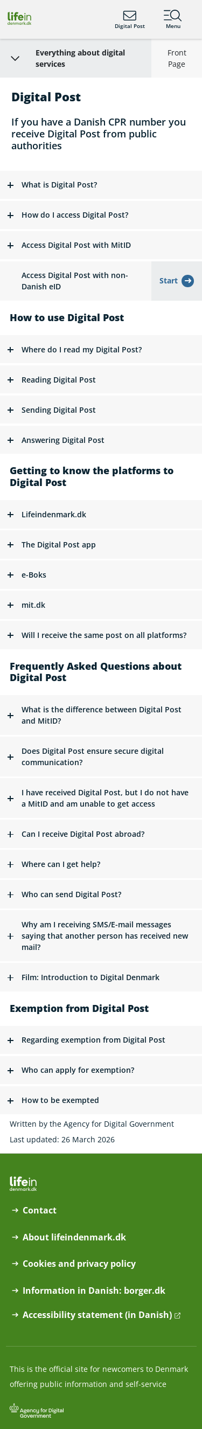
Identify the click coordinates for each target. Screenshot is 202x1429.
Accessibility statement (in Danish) (97, 1315)
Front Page (177, 58)
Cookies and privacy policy (79, 1264)
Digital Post (130, 19)
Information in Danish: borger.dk (94, 1290)
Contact (40, 1210)
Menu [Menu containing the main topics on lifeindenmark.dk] (173, 19)
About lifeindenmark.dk (74, 1237)
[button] (101, 185)
